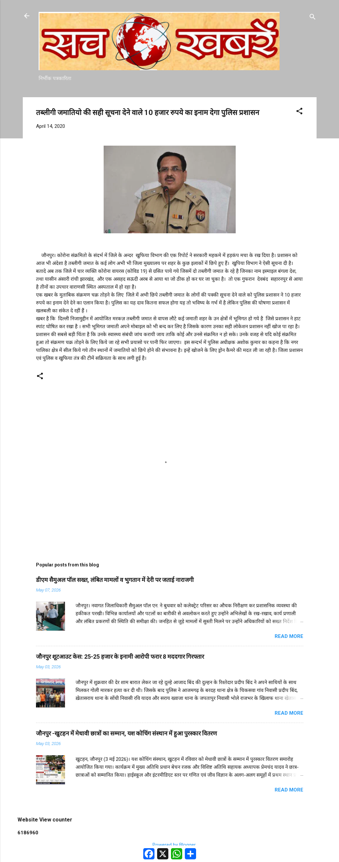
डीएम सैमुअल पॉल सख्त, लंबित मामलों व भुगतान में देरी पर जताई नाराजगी (115, 579)
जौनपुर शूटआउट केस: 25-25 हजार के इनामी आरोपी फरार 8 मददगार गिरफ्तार (120, 656)
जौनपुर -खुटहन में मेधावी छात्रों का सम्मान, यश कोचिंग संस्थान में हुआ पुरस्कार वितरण (126, 733)
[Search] (313, 18)
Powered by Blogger (169, 845)
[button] (299, 112)
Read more (289, 636)
